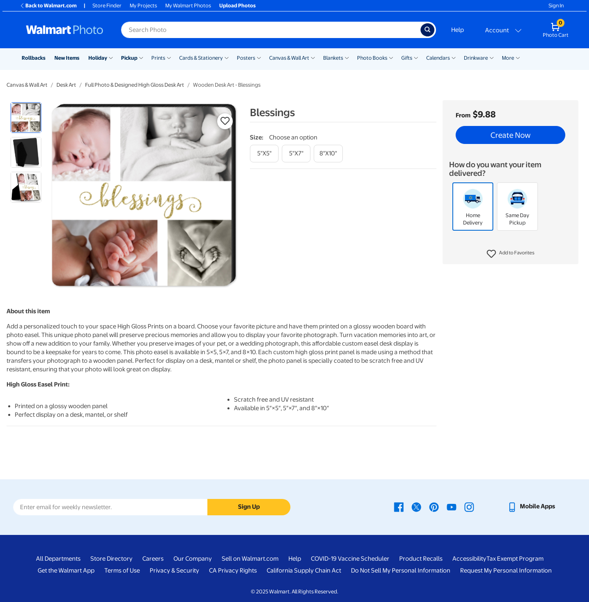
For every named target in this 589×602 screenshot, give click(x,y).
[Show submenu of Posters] (258, 57)
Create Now (510, 134)
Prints (158, 58)
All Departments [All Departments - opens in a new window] (58, 558)
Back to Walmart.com (48, 5)
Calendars (438, 58)
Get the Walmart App (66, 570)
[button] (511, 254)
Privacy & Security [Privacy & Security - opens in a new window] (174, 570)
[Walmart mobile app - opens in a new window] (531, 506)
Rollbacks (33, 58)
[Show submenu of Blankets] (346, 57)
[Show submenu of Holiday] (110, 57)
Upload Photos (237, 5)
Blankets (333, 58)
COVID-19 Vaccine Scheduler (350, 558)
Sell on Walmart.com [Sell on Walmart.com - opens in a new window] (250, 558)
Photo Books (372, 58)
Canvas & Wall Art (289, 58)
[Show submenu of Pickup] (141, 57)
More (508, 58)
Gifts (406, 58)
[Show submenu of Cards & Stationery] (226, 57)
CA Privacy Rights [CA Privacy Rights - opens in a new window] (233, 570)
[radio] (26, 117)
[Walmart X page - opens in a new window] (416, 506)
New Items (66, 58)
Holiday (97, 58)
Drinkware (476, 58)
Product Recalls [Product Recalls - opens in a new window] (421, 558)
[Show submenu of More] (517, 57)
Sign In (556, 5)
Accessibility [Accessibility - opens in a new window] (469, 558)
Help (457, 30)
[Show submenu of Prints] (168, 57)
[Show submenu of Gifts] (416, 57)
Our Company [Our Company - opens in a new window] (192, 558)
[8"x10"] (328, 153)
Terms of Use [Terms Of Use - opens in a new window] (122, 570)
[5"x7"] (296, 153)
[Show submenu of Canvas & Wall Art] (312, 57)
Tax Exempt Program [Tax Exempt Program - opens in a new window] (515, 558)
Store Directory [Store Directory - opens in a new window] (111, 558)
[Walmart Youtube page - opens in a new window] (451, 506)
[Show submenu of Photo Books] (391, 57)
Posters (246, 58)
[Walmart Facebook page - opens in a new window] (399, 506)
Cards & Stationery (201, 58)
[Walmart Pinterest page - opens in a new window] (434, 506)
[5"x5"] (264, 153)
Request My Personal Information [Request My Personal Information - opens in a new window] (506, 570)
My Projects (143, 5)
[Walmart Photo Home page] (64, 29)
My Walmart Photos (188, 5)
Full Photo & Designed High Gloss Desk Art (134, 85)
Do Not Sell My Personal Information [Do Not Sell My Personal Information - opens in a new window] (400, 570)
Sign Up (249, 506)
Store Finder (106, 5)
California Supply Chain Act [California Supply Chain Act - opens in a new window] (304, 570)
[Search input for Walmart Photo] (270, 30)
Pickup (129, 58)
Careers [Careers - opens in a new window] (153, 558)
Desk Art (66, 85)
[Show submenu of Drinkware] (491, 57)
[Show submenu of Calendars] (453, 57)
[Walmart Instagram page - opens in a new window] (469, 506)
